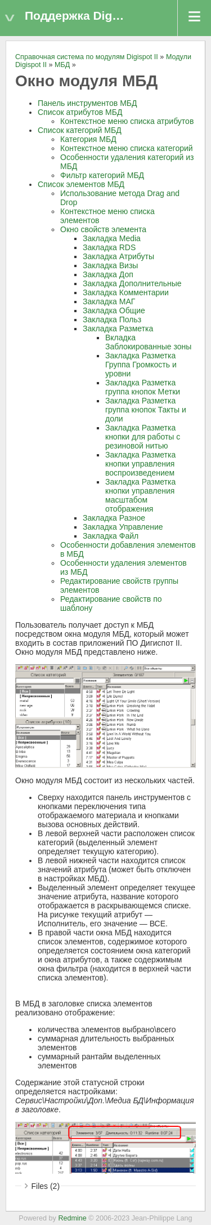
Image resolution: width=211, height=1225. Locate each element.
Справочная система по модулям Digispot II (86, 57)
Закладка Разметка (118, 328)
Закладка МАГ (109, 301)
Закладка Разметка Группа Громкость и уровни (141, 364)
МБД (62, 65)
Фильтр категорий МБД (102, 175)
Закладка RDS (109, 247)
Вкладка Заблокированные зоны (148, 342)
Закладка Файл (110, 535)
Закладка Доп (108, 274)
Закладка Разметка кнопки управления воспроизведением (140, 463)
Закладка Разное (114, 517)
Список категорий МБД (80, 130)
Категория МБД (88, 139)
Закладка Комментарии (126, 292)
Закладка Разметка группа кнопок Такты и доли (145, 409)
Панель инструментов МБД (87, 103)
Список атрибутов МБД (80, 112)
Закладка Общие (114, 310)
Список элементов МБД (81, 184)
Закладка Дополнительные (132, 283)
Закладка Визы (110, 265)
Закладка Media (112, 238)
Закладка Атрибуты (118, 256)
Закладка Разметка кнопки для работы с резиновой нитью (142, 436)
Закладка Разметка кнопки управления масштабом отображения (140, 495)
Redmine (72, 1218)
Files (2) (46, 1186)
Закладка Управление (123, 526)
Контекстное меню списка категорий (126, 148)
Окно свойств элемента (103, 229)
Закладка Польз (112, 319)
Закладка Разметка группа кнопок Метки (142, 387)
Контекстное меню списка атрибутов (127, 121)
